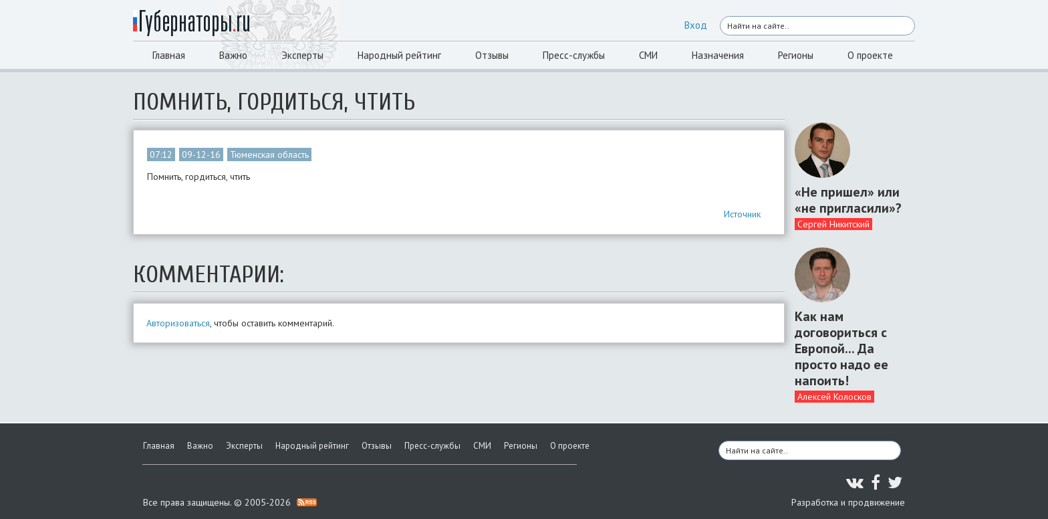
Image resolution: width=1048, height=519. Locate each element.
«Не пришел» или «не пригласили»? (848, 200)
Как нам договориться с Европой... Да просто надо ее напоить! (841, 348)
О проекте (870, 55)
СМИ (648, 55)
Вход (695, 25)
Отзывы (492, 55)
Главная (168, 55)
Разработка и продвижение (848, 502)
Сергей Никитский (833, 224)
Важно (233, 55)
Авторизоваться (178, 323)
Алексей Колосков (834, 397)
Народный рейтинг (399, 55)
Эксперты (302, 55)
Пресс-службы (574, 55)
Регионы (795, 55)
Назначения (718, 55)
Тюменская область (269, 154)
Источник (742, 214)
